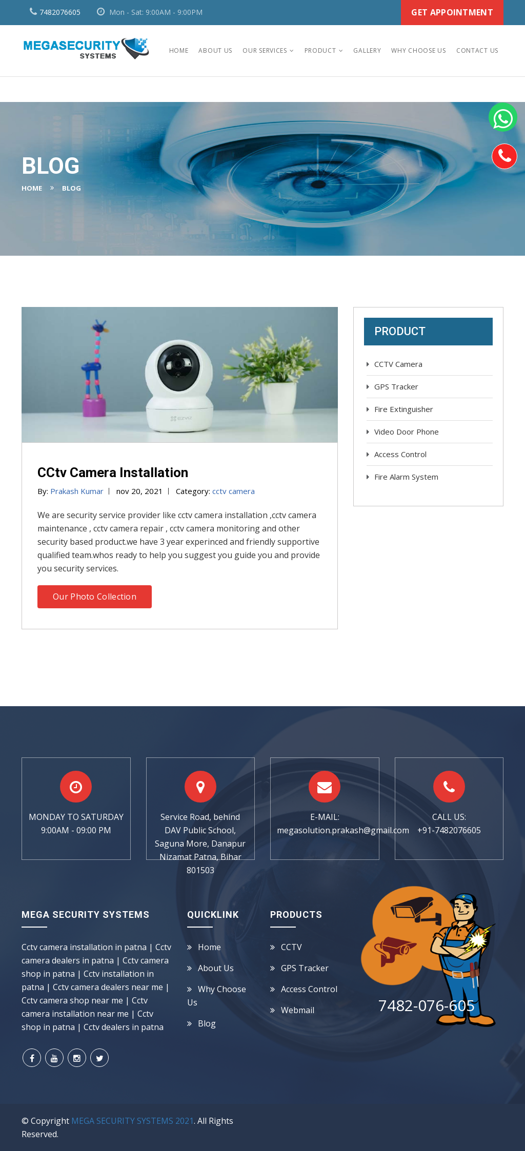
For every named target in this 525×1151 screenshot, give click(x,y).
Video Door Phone (406, 431)
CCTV (291, 947)
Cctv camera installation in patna (84, 947)
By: (70, 491)
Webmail (297, 1010)
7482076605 (59, 12)
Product (320, 50)
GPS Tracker (396, 386)
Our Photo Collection (94, 596)
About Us (215, 50)
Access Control (400, 454)
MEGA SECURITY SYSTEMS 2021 (132, 1120)
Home (179, 50)
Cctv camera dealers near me (108, 987)
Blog (207, 1023)
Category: (215, 491)
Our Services (265, 50)
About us (216, 968)
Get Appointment (452, 12)
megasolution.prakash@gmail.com (343, 830)
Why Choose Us (418, 50)
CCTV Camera (398, 364)
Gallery (367, 50)
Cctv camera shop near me (72, 1000)
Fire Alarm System (406, 476)
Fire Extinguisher (403, 409)
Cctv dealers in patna (124, 1027)
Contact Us (477, 50)
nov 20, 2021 (139, 491)
